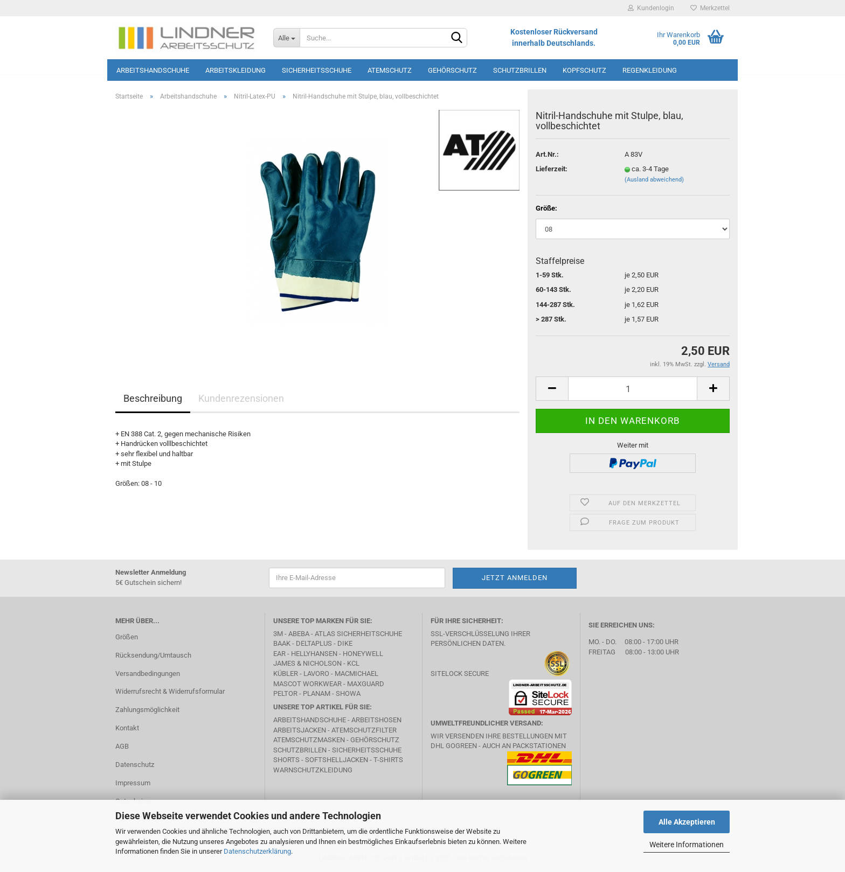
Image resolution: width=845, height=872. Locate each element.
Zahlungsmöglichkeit (147, 710)
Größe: (546, 208)
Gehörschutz (452, 70)
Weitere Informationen (686, 844)
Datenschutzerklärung (257, 851)
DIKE (344, 643)
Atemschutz (390, 70)
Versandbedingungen (147, 673)
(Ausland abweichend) (654, 179)
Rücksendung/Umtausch (153, 655)
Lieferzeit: (551, 169)
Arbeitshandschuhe (152, 70)
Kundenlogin (651, 8)
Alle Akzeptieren (687, 822)
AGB (122, 746)
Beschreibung (152, 398)
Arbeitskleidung (235, 70)
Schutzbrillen (519, 70)
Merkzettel (710, 8)
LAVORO (316, 673)
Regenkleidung (649, 70)
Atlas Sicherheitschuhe (358, 634)
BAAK (281, 643)
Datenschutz (134, 765)
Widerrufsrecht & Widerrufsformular (170, 691)
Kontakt (127, 728)
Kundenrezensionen (241, 398)
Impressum (132, 783)
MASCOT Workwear (307, 684)
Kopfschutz (584, 70)
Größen (126, 637)
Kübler (285, 673)
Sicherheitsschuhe (316, 70)
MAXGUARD (365, 684)
